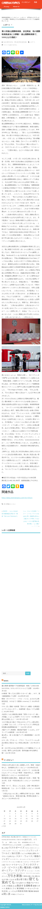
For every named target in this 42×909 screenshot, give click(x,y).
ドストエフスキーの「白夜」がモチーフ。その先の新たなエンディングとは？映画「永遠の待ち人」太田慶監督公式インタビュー (20, 772)
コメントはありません (10, 45)
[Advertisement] (21, 600)
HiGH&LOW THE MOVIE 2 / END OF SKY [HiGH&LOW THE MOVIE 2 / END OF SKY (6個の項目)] (13, 839)
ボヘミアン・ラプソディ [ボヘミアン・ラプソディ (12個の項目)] (14, 870)
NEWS (6, 680)
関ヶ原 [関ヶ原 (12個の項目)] (7, 893)
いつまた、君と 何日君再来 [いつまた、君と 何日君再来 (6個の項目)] (20, 842)
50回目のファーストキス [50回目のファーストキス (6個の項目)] (29, 837)
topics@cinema (8, 42)
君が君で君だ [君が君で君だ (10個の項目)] (22, 879)
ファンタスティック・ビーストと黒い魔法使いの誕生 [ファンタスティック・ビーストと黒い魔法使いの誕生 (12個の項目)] (21, 866)
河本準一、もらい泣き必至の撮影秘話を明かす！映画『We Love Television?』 (10, 513)
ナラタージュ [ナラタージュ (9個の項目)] (17, 864)
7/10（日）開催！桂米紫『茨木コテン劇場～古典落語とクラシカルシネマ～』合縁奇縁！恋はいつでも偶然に (20, 709)
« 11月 (4, 826)
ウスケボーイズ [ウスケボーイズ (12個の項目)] (16, 847)
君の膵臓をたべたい (10, 504)
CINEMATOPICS (11, 3)
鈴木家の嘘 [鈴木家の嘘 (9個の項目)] (26, 891)
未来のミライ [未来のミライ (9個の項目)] (11, 888)
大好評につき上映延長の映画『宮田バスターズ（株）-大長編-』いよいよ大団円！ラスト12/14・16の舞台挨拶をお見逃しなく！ (21, 716)
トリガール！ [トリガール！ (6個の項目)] (26, 862)
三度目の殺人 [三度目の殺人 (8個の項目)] (27, 876)
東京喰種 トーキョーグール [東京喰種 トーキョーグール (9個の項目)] (28, 888)
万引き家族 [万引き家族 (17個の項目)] (14, 876)
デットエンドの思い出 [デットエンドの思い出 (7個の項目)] (15, 862)
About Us (16, 6)
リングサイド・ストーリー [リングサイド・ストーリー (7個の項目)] (25, 873)
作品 (35, 2)
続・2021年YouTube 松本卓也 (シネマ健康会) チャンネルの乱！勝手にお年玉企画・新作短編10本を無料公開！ (21, 750)
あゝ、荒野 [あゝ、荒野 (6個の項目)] (9, 842)
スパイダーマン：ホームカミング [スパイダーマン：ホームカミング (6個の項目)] (19, 859)
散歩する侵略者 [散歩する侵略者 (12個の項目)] (24, 885)
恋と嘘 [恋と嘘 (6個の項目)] (14, 886)
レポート (6, 25)
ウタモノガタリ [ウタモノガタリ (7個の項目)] (29, 848)
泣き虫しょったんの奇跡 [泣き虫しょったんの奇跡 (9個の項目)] (11, 891)
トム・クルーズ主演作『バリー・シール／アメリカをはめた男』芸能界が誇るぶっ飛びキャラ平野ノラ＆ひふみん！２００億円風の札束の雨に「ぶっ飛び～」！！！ (31, 518)
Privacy (6, 6)
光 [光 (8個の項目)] (15, 879)
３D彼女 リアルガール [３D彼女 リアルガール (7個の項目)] (17, 894)
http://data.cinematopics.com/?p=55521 (17, 498)
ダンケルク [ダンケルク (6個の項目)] (32, 859)
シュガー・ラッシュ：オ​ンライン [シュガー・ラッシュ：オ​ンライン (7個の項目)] (16, 851)
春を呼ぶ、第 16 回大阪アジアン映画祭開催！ (18, 735)
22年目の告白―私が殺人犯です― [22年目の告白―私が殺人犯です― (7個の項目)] (12, 837)
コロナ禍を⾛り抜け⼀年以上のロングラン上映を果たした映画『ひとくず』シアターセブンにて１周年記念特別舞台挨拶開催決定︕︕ (20, 724)
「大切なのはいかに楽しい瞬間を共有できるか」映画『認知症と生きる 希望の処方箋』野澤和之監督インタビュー (20, 796)
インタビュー (26, 2)
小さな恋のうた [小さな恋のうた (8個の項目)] (20, 883)
